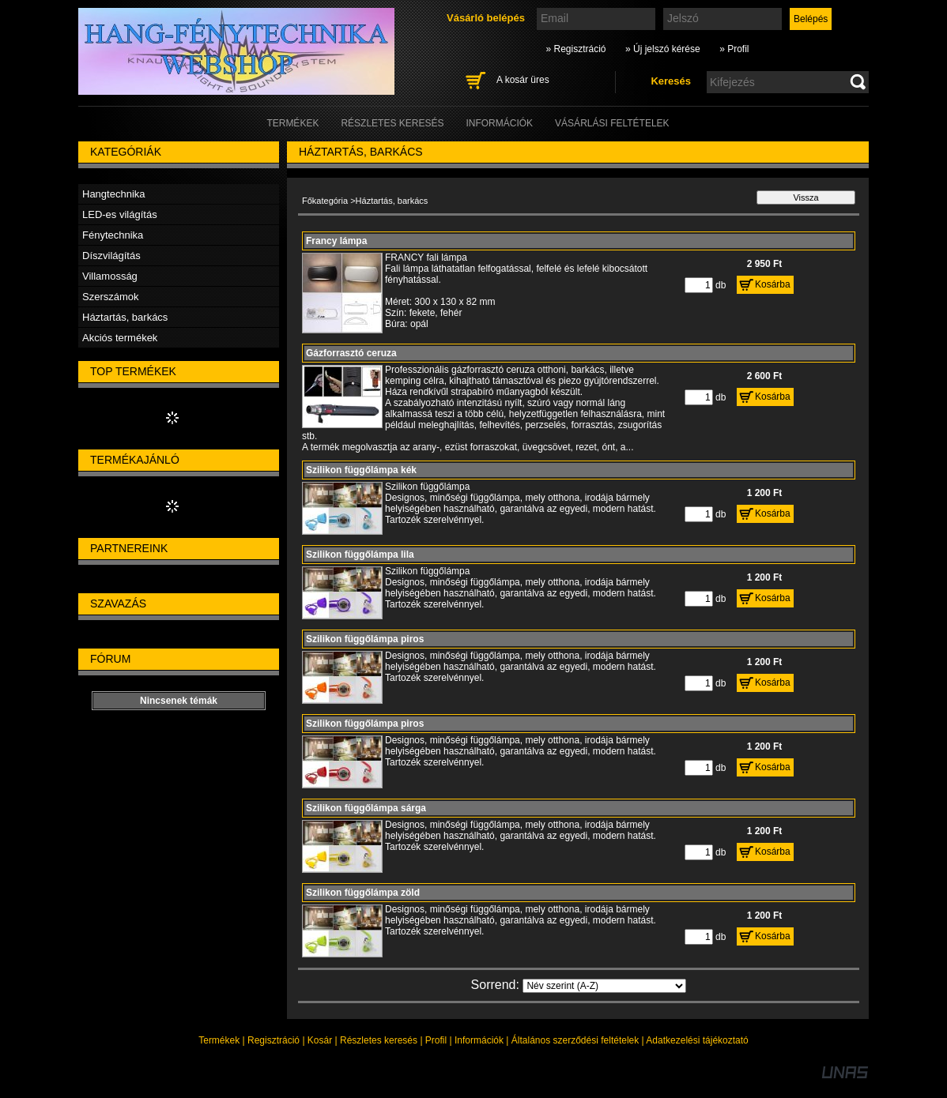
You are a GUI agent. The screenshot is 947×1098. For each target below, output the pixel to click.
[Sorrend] (604, 986)
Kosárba (772, 284)
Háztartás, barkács (125, 317)
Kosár (319, 1040)
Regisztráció (273, 1040)
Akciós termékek (119, 338)
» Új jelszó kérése (662, 49)
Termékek (219, 1040)
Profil (436, 1040)
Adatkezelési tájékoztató (697, 1040)
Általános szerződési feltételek (575, 1040)
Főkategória (325, 200)
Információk (479, 1040)
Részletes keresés (378, 1040)
